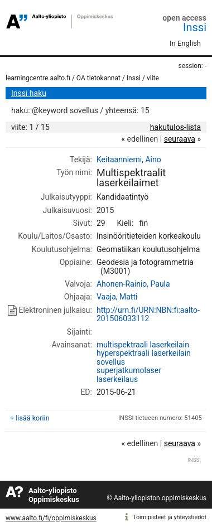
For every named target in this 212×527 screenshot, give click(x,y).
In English (185, 43)
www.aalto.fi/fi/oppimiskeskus (51, 518)
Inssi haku (28, 93)
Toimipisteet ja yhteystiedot (169, 517)
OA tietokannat (98, 78)
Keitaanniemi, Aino (129, 159)
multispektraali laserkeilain (143, 344)
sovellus (111, 361)
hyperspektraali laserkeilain (144, 353)
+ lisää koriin (30, 418)
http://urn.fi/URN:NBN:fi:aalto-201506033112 (148, 314)
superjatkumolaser (129, 370)
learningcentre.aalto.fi (38, 78)
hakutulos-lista (175, 127)
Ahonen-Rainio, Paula (133, 283)
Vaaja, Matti (117, 296)
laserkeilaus (117, 379)
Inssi (194, 27)
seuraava (179, 138)
